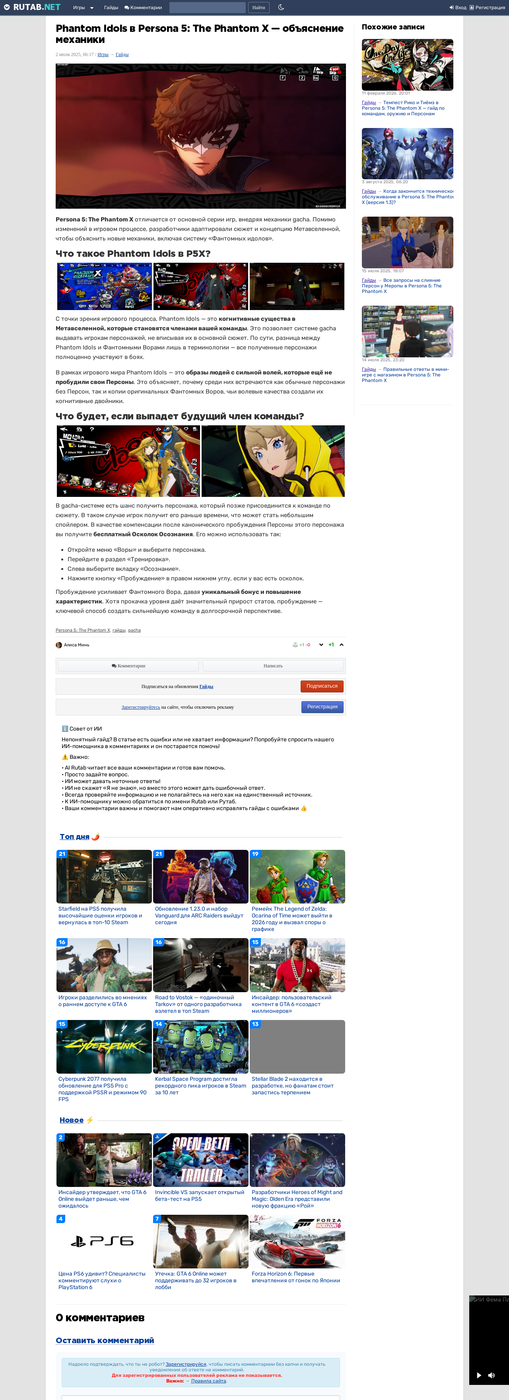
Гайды (111, 7)
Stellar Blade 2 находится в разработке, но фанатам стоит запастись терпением (293, 1086)
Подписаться (322, 686)
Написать (273, 666)
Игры (79, 7)
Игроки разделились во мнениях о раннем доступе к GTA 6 (102, 1001)
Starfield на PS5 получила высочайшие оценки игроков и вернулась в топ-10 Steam (100, 916)
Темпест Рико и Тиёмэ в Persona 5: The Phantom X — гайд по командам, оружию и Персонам (403, 108)
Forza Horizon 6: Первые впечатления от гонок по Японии (296, 1277)
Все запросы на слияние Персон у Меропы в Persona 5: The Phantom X (402, 285)
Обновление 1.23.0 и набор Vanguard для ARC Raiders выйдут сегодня (199, 916)
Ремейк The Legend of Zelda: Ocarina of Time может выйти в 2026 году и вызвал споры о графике (292, 919)
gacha (134, 630)
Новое (72, 1120)
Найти (259, 7)
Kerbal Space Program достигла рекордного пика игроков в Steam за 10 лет (200, 1086)
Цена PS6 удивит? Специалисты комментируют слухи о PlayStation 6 (102, 1280)
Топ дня (74, 837)
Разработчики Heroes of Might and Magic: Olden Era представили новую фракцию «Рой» (297, 1199)
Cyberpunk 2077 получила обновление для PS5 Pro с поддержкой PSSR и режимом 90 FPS (102, 1089)
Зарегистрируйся (186, 1364)
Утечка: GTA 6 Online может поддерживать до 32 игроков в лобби (196, 1280)
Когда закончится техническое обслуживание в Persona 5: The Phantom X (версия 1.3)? (409, 196)
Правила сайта (208, 1381)
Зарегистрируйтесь (141, 707)
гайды (119, 630)
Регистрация (322, 707)
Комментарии (143, 7)
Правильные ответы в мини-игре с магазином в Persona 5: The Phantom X (405, 374)
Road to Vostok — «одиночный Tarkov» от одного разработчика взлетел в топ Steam (198, 1004)
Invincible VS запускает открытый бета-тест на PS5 (200, 1195)
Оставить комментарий (105, 1340)
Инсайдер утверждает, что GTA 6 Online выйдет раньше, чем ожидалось (102, 1199)
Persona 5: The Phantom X (83, 630)
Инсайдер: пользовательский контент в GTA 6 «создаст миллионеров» (292, 1004)
